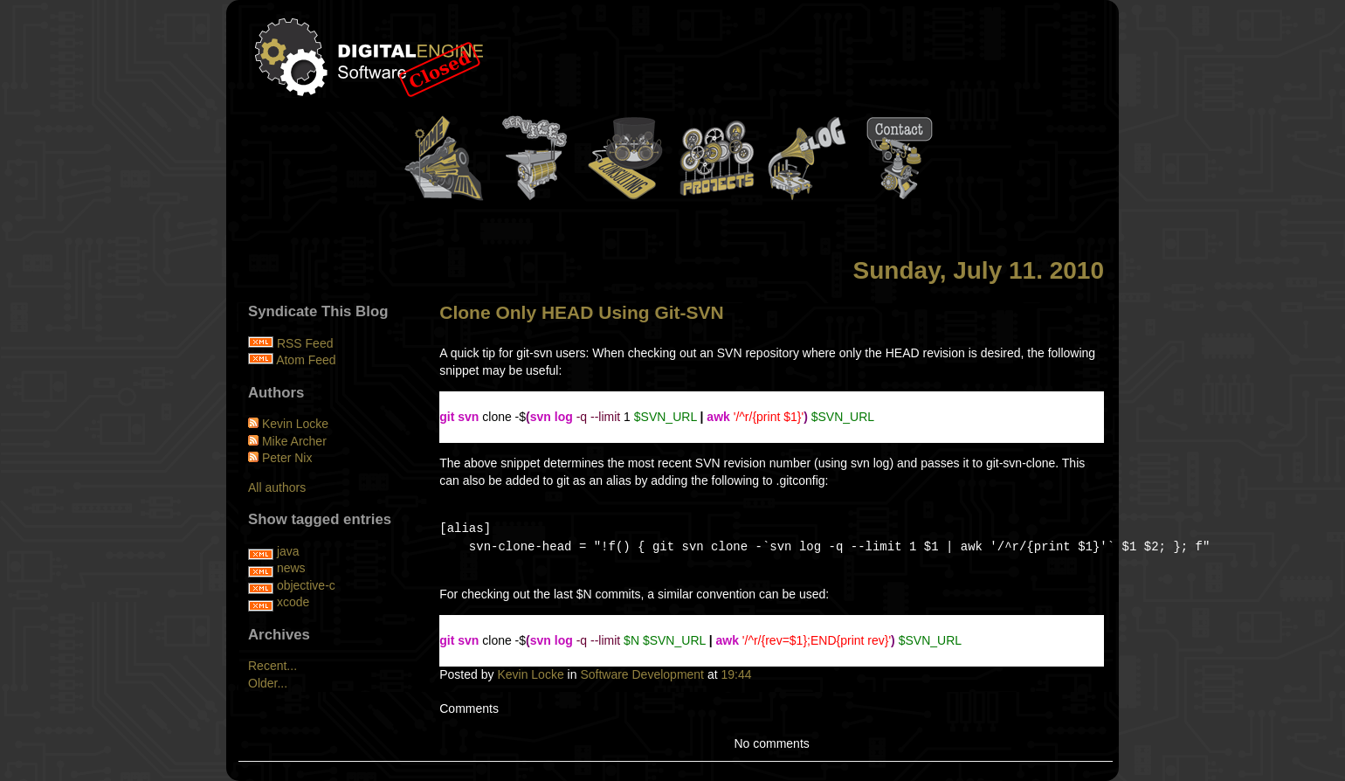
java (288, 551)
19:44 (736, 674)
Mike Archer (294, 441)
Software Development (642, 674)
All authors (277, 487)
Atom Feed (305, 360)
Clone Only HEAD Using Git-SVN (581, 312)
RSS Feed (305, 343)
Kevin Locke (530, 674)
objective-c (306, 585)
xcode (293, 602)
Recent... (272, 666)
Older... (267, 683)
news (291, 568)
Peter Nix (287, 458)
